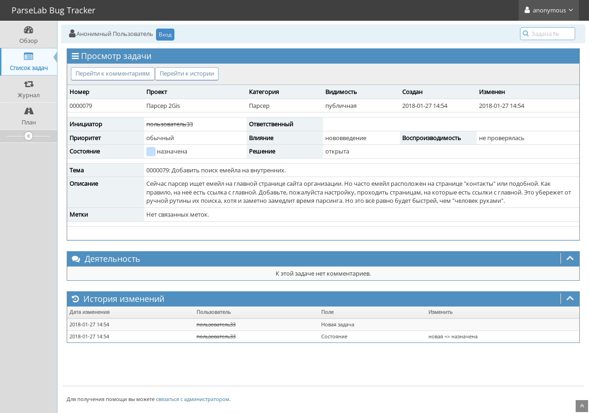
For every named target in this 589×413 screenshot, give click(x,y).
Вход (165, 34)
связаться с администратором (192, 398)
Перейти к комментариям (112, 73)
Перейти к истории (187, 73)
